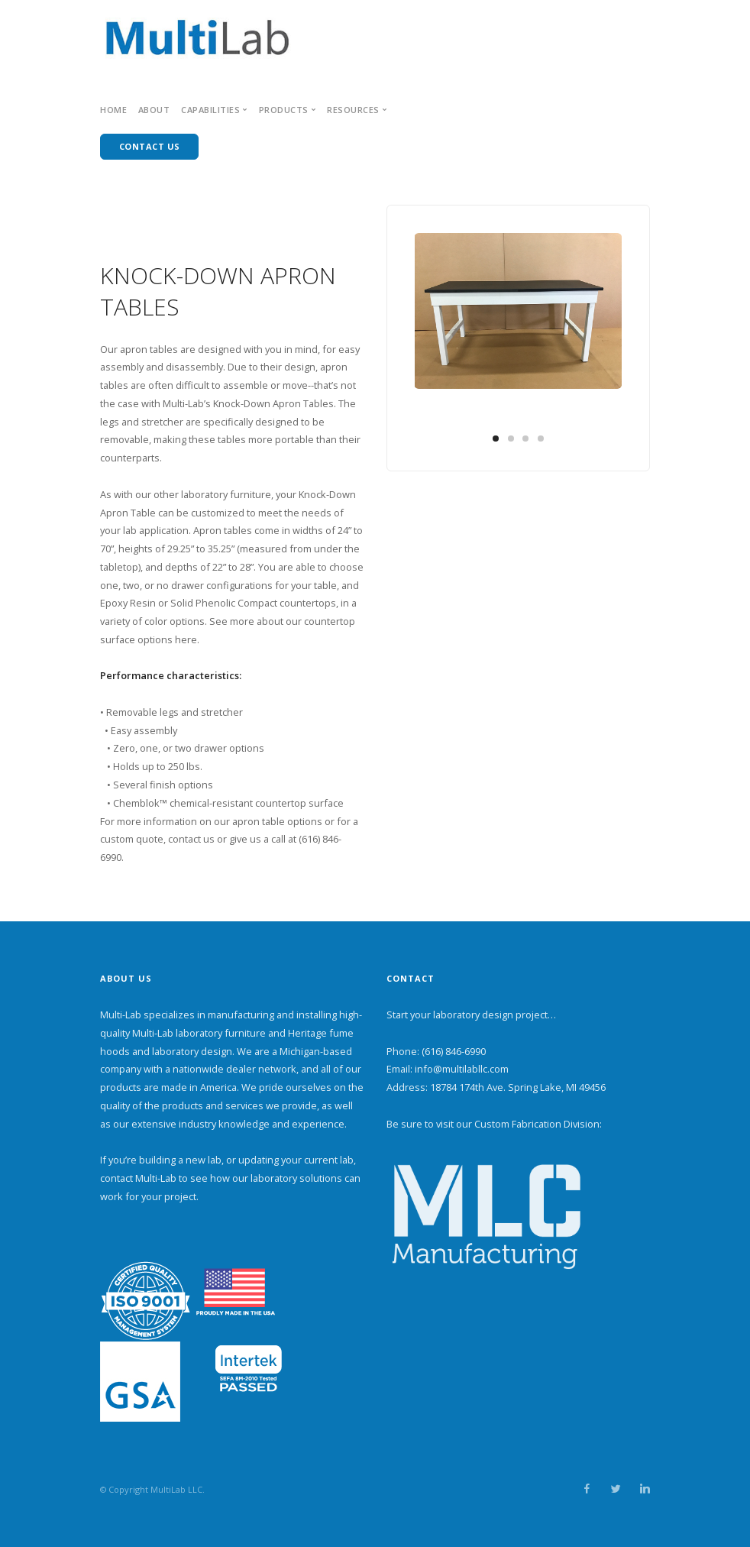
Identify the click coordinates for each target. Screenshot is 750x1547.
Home (113, 109)
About (154, 109)
